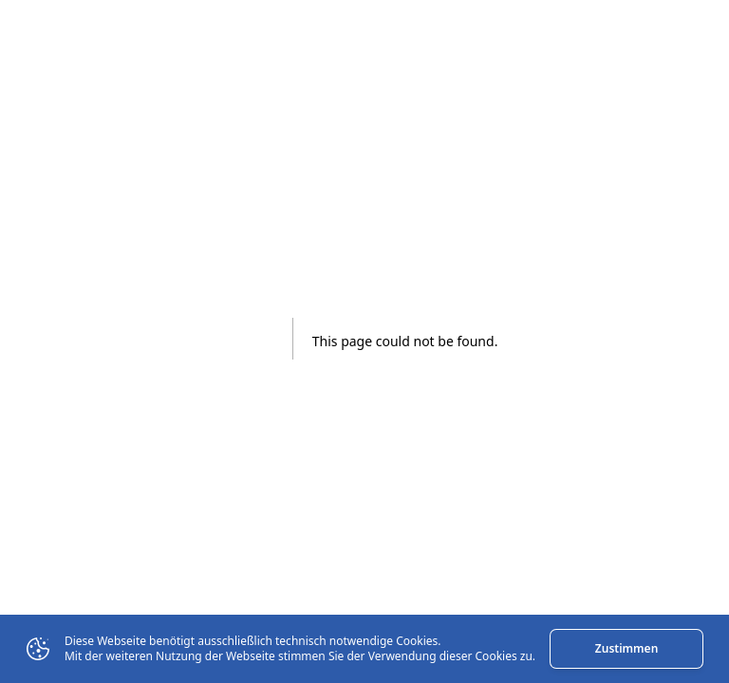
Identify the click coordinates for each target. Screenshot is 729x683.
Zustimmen (626, 648)
